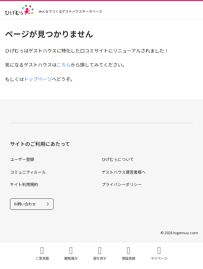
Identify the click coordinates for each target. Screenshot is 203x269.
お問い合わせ (25, 203)
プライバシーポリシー (122, 184)
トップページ (38, 79)
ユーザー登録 (22, 159)
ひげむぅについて (118, 159)
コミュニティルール (28, 172)
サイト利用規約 (24, 184)
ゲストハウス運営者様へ (124, 172)
